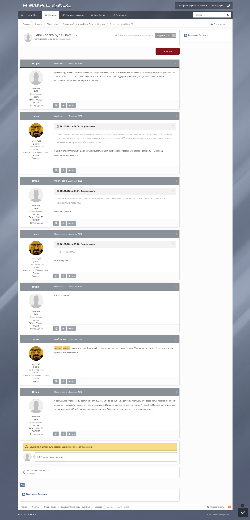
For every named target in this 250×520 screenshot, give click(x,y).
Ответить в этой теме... (51, 457)
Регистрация (217, 5)
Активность (122, 15)
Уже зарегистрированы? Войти (192, 5)
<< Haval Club (31, 15)
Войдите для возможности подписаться (135, 35)
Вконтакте (32, 514)
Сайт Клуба (100, 15)
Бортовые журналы (74, 15)
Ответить (167, 51)
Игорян (51, 39)
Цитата (72, 105)
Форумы (52, 15)
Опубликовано (68, 63)
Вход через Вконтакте (36, 494)
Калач (36, 116)
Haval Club (22, 514)
